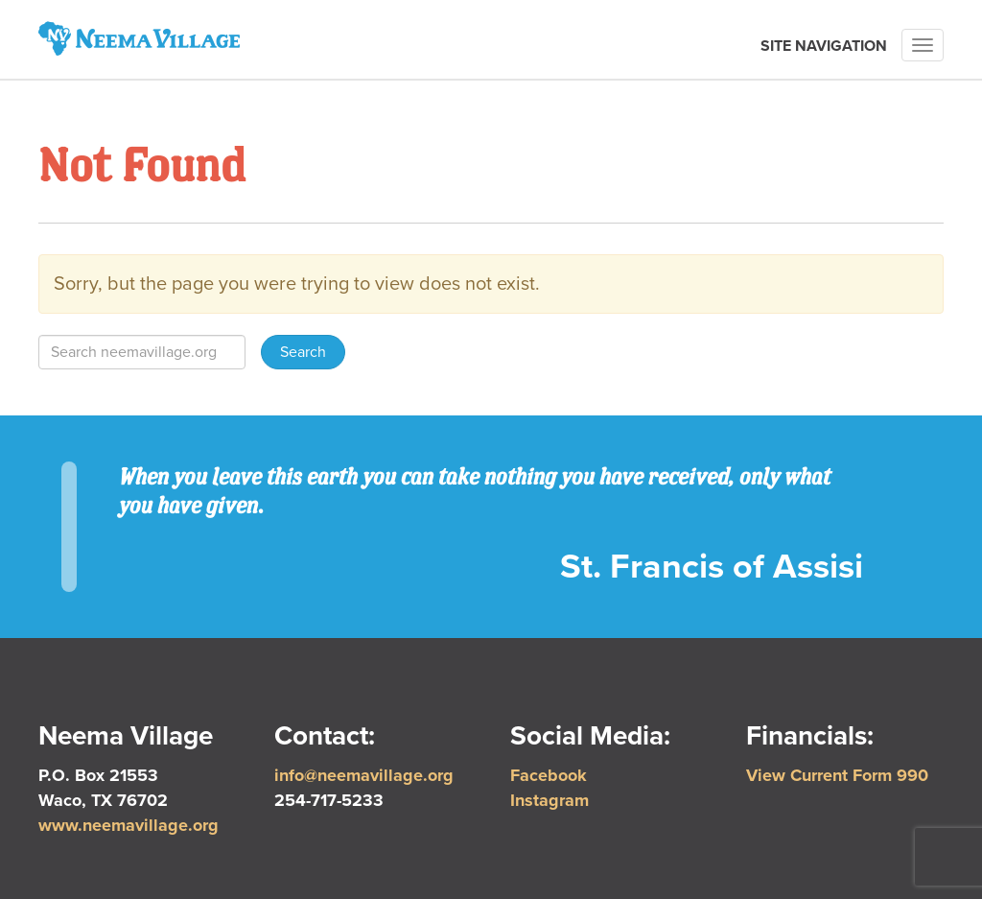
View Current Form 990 (837, 775)
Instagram (549, 800)
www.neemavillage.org (128, 825)
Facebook (548, 775)
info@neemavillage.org (364, 775)
